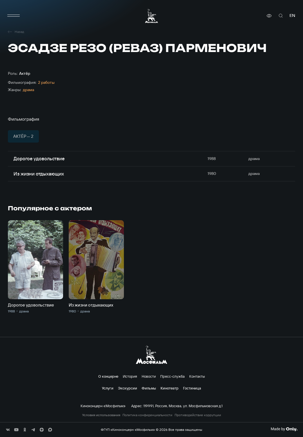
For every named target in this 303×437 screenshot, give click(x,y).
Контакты (197, 376)
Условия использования (101, 415)
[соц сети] (8, 429)
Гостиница (192, 388)
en (292, 15)
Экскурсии (127, 388)
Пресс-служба (172, 376)
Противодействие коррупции (198, 415)
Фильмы (149, 388)
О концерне (108, 376)
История (130, 376)
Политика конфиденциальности (147, 415)
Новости (149, 376)
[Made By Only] (284, 429)
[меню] (13, 15)
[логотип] (151, 15)
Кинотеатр (170, 388)
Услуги (107, 388)
